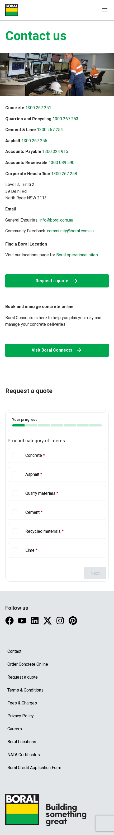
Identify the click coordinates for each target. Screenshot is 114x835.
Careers (14, 728)
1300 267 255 (34, 140)
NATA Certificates (23, 754)
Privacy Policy (20, 715)
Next (95, 573)
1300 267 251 (38, 107)
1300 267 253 (65, 118)
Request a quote (57, 281)
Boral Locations (21, 741)
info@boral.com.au (56, 220)
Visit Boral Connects (57, 350)
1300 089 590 (61, 162)
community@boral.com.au (70, 230)
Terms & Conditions (25, 690)
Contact (14, 651)
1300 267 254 (50, 129)
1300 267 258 (64, 173)
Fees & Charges (22, 703)
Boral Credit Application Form (34, 767)
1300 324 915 (55, 151)
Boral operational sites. (77, 254)
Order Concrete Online (27, 664)
